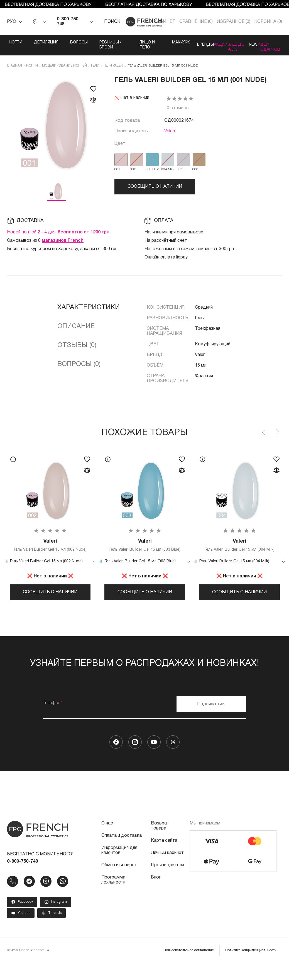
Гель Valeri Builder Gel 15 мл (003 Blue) (144, 550)
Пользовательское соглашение (188, 961)
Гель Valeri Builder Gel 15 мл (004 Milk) (239, 550)
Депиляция (34, 42)
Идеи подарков (277, 45)
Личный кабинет (167, 864)
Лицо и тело (124, 47)
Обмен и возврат (119, 876)
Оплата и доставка (121, 846)
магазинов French (63, 245)
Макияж (150, 42)
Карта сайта (164, 851)
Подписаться (211, 715)
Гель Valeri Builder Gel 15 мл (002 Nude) (50, 550)
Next (277, 436)
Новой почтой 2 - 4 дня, (59, 236)
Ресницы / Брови (97, 45)
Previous (264, 436)
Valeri (169, 135)
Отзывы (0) (76, 349)
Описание (76, 330)
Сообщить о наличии (155, 190)
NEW (250, 42)
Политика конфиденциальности (250, 961)
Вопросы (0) (79, 368)
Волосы (67, 42)
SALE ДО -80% (229, 47)
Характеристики (88, 311)
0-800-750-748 (68, 21)
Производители (167, 876)
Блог (156, 888)
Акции (206, 42)
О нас (107, 834)
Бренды (179, 42)
